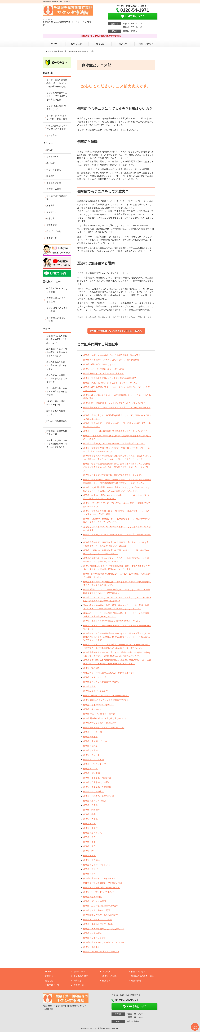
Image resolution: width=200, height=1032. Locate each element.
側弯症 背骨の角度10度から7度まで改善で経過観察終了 (109, 378)
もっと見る (51, 135)
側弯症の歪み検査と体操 (56, 197)
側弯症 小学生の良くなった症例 (57, 290)
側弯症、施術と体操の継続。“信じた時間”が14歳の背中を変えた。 (113, 355)
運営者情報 (51, 225)
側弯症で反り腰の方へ (93, 791)
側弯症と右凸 (89, 851)
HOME (54, 44)
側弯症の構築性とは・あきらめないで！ (101, 878)
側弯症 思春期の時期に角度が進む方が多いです (105, 718)
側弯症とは (51, 212)
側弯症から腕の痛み (92, 933)
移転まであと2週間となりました (56, 413)
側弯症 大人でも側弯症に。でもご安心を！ (103, 929)
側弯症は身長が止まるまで (95, 691)
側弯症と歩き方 (90, 828)
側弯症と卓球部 (90, 746)
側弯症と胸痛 (89, 856)
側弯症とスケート (91, 755)
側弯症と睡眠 (89, 814)
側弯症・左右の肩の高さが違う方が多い (101, 887)
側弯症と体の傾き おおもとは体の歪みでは (103, 727)
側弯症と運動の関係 (92, 897)
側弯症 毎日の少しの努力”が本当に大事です (103, 373)
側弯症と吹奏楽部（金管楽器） (97, 787)
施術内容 (100, 44)
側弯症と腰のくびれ (92, 833)
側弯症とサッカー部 (92, 732)
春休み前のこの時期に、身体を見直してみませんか (56, 378)
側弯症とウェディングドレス (96, 865)
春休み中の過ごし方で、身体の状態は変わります (56, 365)
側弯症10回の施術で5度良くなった (99, 364)
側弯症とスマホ (90, 819)
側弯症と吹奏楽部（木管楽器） (97, 778)
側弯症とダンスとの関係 (94, 901)
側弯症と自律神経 (91, 860)
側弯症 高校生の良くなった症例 (57, 309)
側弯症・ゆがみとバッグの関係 (97, 919)
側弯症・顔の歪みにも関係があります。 (101, 796)
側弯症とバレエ (90, 769)
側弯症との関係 (53, 189)
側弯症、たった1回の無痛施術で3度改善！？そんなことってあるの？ (115, 431)
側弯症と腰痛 (89, 874)
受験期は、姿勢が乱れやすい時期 (56, 432)
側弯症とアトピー (91, 869)
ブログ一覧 (51, 238)
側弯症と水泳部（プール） (95, 741)
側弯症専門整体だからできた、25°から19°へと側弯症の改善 (111, 360)
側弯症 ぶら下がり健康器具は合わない (101, 951)
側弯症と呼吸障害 (91, 810)
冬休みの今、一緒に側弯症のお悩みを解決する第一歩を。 (110, 673)
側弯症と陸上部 (90, 737)
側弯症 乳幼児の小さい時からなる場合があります (106, 696)
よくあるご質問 (53, 183)
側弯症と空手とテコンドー (95, 938)
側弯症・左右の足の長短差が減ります (100, 906)
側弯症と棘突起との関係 (94, 801)
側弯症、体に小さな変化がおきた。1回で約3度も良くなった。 (112, 621)
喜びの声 (123, 44)
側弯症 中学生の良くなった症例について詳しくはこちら (116, 331)
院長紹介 (50, 176)
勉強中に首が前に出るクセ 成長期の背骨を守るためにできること (57, 443)
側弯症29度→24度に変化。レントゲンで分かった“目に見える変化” (114, 403)
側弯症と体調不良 (91, 947)
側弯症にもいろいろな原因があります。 (101, 682)
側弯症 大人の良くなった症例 (57, 319)
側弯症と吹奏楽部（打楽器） (96, 782)
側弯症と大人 (89, 837)
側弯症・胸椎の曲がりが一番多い (98, 924)
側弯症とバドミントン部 (94, 764)
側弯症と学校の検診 (92, 709)
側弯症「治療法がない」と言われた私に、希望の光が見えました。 (114, 443)
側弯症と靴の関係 (91, 668)
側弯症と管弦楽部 (91, 773)
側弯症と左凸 (89, 846)
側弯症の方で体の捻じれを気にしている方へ (103, 942)
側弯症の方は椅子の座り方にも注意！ (100, 723)
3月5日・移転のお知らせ (56, 422)
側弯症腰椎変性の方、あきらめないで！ (101, 915)
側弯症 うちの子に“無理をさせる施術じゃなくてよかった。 (110, 383)
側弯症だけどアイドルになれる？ (98, 892)
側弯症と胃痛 (89, 824)
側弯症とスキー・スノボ (94, 677)
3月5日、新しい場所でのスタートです (56, 403)
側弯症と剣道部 (90, 750)
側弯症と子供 (89, 842)
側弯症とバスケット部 (93, 759)
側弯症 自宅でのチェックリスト (98, 705)
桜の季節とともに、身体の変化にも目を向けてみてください (56, 352)
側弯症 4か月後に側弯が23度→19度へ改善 (103, 369)
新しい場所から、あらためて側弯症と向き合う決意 (56, 391)
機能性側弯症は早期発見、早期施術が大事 (102, 883)
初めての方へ (77, 44)
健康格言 (50, 218)
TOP (48, 51)
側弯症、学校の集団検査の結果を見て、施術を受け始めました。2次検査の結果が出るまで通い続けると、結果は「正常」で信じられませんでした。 (116, 467)
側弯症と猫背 (89, 686)
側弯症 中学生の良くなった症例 (64, 51)
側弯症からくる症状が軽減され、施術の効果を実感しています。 (113, 475)
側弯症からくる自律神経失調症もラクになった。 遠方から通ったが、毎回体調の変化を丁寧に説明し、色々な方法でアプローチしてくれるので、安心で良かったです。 (117, 636)
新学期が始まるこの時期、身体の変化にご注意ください (56, 339)
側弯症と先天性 (90, 805)
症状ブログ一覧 (53, 231)
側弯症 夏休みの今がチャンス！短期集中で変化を (106, 700)
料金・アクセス (146, 44)
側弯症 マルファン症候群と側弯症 (99, 714)
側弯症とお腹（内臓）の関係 (96, 910)
